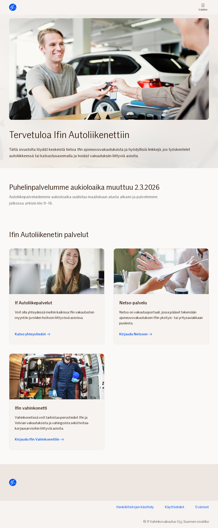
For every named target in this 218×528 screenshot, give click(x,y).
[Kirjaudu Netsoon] (161, 271)
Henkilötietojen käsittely (135, 507)
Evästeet (202, 507)
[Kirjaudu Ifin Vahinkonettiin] (56, 376)
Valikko (202, 7)
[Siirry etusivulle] (12, 7)
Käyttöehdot (174, 507)
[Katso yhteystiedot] (56, 271)
